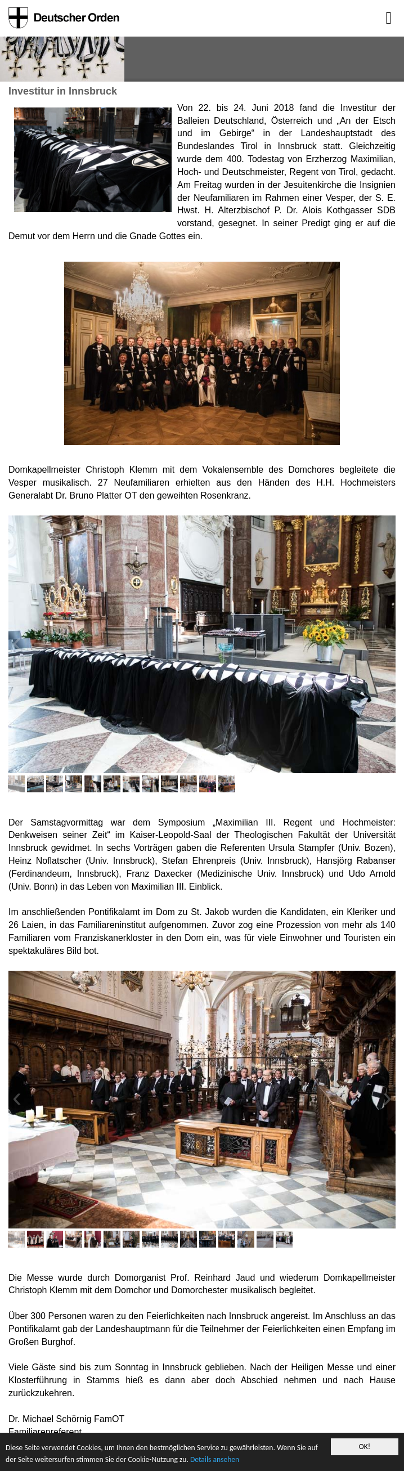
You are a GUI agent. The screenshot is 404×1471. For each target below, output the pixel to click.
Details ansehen (214, 1459)
